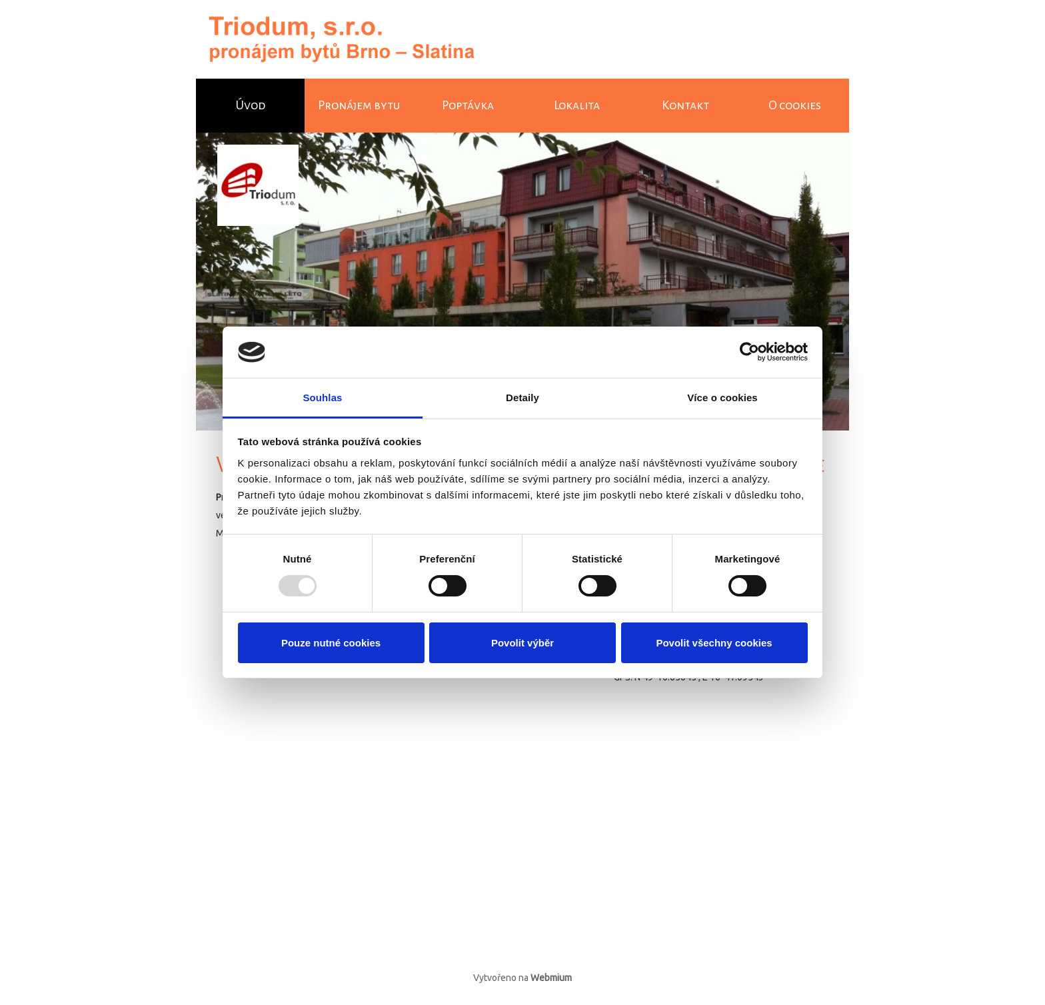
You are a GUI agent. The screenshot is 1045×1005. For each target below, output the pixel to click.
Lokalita (577, 105)
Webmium (551, 977)
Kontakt (685, 105)
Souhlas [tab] (322, 397)
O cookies (794, 105)
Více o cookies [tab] (722, 397)
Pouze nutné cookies (331, 642)
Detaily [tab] (522, 397)
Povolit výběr (522, 642)
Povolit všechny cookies (714, 642)
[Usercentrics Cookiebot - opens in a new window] (749, 352)
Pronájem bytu (359, 105)
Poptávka (468, 105)
